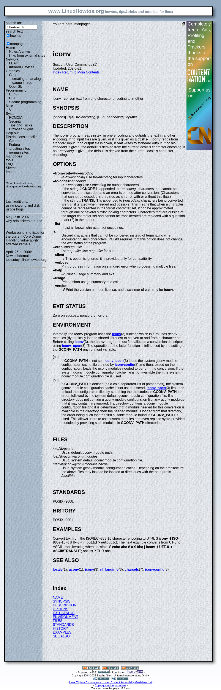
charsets (132, 569)
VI (10, 110)
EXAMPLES (62, 632)
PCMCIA (15, 117)
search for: (14, 23)
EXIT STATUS (63, 613)
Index (57, 72)
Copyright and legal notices (110, 685)
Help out (12, 133)
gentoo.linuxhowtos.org (26, 186)
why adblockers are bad (24, 221)
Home (10, 48)
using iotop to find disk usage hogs (23, 207)
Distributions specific (21, 137)
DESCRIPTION (64, 605)
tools (9, 160)
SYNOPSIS (62, 601)
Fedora (14, 144)
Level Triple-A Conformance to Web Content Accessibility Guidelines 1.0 (110, 682)
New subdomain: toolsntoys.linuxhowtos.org (26, 258)
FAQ (9, 164)
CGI (12, 98)
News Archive (19, 51)
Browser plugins (21, 129)
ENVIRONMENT (65, 617)
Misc (9, 106)
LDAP (13, 63)
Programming (16, 90)
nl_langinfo (109, 569)
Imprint (11, 172)
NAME (58, 597)
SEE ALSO (61, 636)
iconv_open (71, 345)
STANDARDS (63, 624)
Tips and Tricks (20, 125)
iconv (116, 334)
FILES (57, 621)
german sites (19, 152)
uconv (74, 569)
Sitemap (12, 168)
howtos (15, 35)
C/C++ (14, 94)
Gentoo (14, 141)
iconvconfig (124, 364)
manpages (18, 44)
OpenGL (15, 86)
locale (58, 569)
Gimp (13, 75)
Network (12, 59)
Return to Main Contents (80, 72)
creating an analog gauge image (26, 80)
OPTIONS (60, 609)
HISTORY (60, 628)
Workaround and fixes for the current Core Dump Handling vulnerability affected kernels (25, 238)
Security (15, 121)
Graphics (13, 71)
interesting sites (18, 148)
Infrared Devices (21, 67)
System (11, 113)
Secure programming (25, 102)
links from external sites (27, 55)
